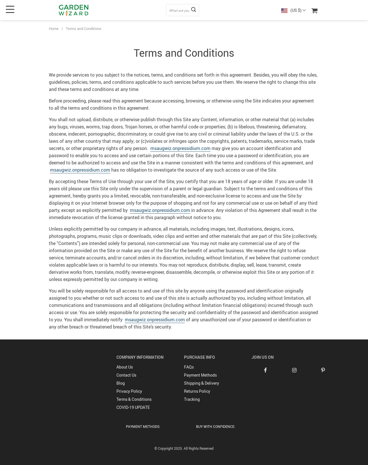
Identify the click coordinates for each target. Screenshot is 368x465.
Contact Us (126, 375)
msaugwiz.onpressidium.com (180, 148)
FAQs (189, 367)
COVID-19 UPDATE (133, 407)
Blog (120, 383)
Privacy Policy (129, 391)
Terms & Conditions (134, 399)
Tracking (192, 399)
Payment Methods (200, 375)
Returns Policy (197, 391)
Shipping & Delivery (201, 383)
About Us (124, 367)
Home (54, 28)
